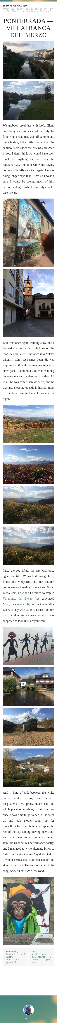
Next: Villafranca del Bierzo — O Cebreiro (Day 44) (41, 957)
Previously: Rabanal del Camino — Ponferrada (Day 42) (15, 957)
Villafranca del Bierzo (18, 598)
